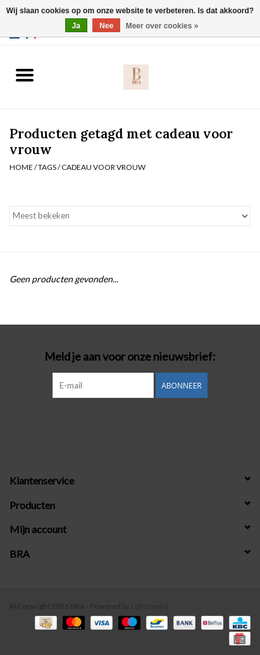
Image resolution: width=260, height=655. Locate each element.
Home (21, 167)
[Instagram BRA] (130, 424)
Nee (106, 25)
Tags (47, 167)
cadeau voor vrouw (103, 167)
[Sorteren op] (130, 216)
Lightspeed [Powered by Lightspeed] (149, 606)
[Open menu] (24, 74)
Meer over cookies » (162, 25)
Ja (76, 25)
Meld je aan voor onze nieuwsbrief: (130, 356)
